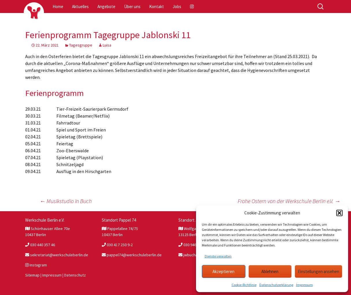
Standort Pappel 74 (119, 220)
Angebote (106, 6)
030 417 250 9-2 (117, 244)
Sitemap (32, 275)
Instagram (36, 265)
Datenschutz (75, 275)
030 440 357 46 (40, 244)
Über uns (132, 6)
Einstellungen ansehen (318, 271)
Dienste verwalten (218, 256)
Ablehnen (269, 271)
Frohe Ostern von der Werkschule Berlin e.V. (289, 201)
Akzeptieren (223, 271)
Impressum (304, 285)
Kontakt (156, 6)
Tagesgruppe (80, 45)
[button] (339, 213)
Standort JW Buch (194, 220)
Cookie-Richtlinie (244, 285)
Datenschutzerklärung (276, 285)
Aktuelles (80, 6)
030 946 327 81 (193, 244)
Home (58, 6)
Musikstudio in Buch (66, 201)
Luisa (107, 45)
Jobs (177, 6)
